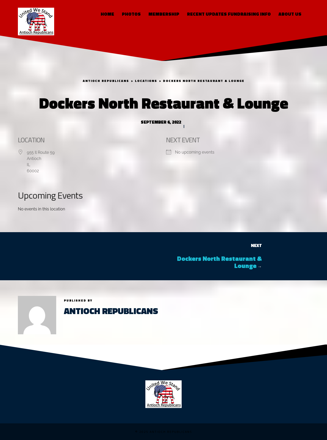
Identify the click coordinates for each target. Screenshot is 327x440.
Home (107, 13)
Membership (163, 13)
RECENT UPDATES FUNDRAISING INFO (229, 13)
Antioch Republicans (111, 311)
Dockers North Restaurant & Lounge (219, 262)
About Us (289, 13)
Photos (131, 13)
